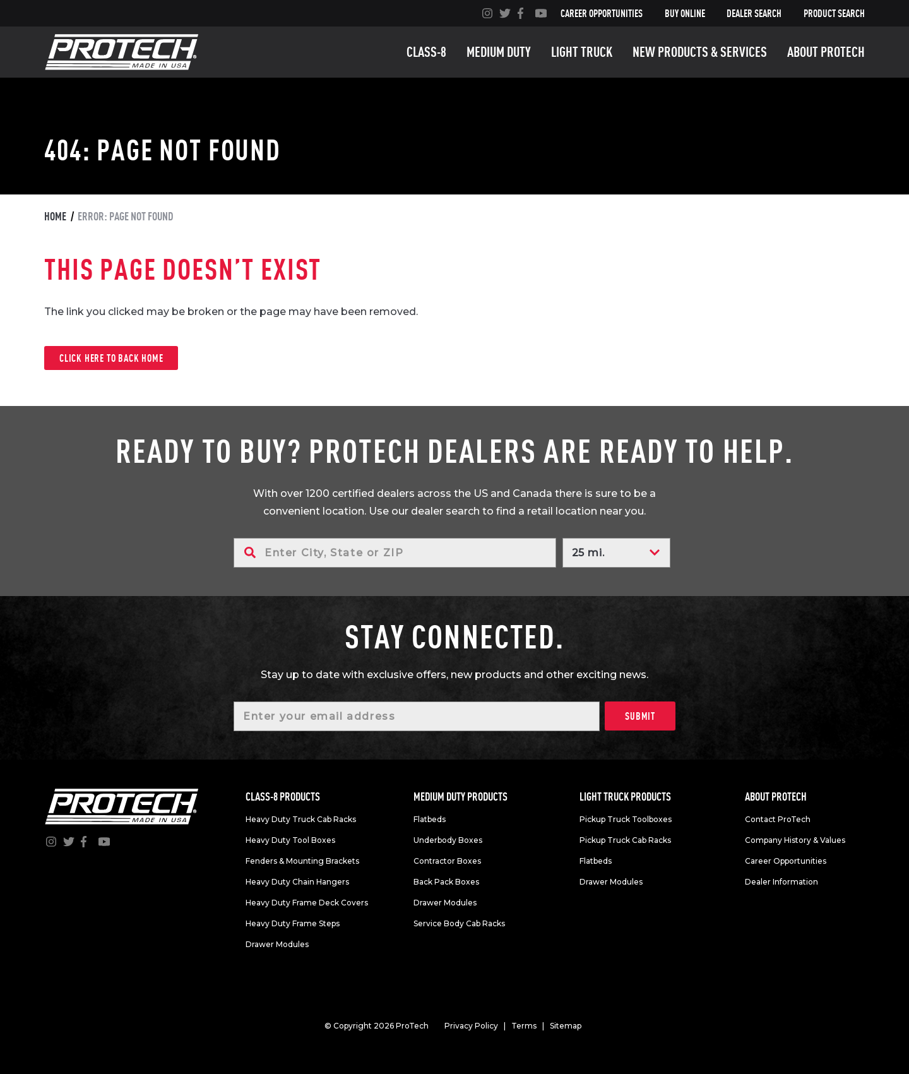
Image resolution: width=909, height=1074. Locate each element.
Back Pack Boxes (446, 881)
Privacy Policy (471, 1025)
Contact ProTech (778, 819)
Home (55, 216)
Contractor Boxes (447, 861)
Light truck (581, 52)
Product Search (834, 13)
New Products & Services (700, 52)
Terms (524, 1025)
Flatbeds (429, 819)
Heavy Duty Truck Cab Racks (301, 819)
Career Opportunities (602, 13)
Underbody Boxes (447, 840)
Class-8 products (283, 796)
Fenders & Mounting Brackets (302, 861)
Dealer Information (781, 881)
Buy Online (685, 13)
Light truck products (625, 796)
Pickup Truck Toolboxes (625, 819)
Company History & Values (795, 840)
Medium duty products (460, 796)
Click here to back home (111, 358)
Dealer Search (754, 13)
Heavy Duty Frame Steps (293, 923)
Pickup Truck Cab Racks (625, 840)
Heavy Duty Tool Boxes (290, 840)
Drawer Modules (277, 944)
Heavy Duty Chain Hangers (297, 881)
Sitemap (565, 1025)
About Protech (826, 52)
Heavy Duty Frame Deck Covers (307, 902)
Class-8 (426, 52)
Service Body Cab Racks (459, 923)
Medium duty (498, 52)
